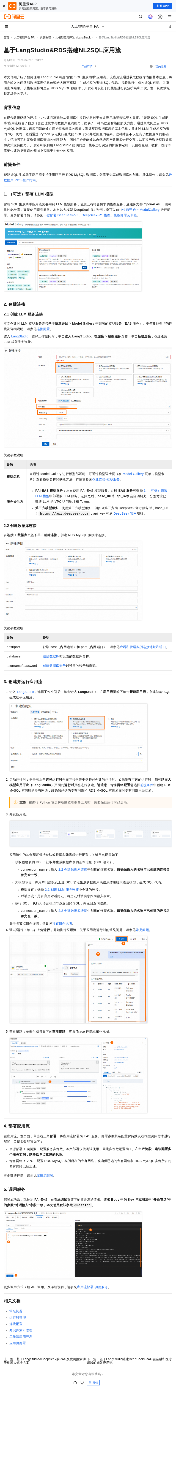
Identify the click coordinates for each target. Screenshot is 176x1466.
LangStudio (19, 336)
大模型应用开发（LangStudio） (74, 37)
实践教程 (45, 37)
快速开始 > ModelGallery (141, 210)
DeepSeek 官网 (125, 513)
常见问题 (142, 930)
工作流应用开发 (21, 1336)
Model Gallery (133, 474)
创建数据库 (51, 656)
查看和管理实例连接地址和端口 (143, 647)
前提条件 (147, 785)
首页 (6, 37)
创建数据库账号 (54, 666)
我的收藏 (160, 66)
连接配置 (43, 329)
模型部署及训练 (125, 215)
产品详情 (87, 66)
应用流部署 (45, 1175)
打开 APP (163, 6)
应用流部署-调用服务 (92, 1287)
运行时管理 (17, 1317)
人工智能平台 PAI (24, 37)
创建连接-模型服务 (106, 479)
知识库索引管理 (21, 1330)
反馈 (93, 1382)
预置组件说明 (62, 923)
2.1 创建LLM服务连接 (62, 889)
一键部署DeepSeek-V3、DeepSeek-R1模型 (76, 215)
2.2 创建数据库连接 (72, 869)
